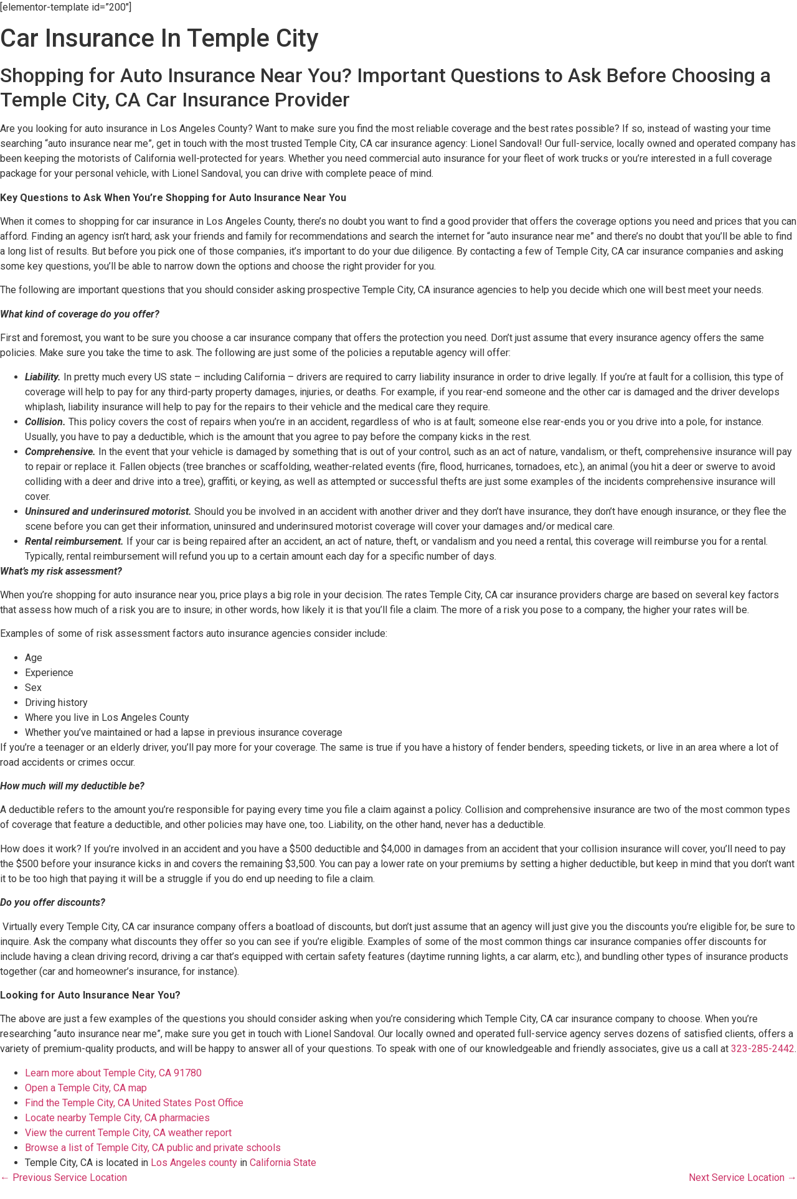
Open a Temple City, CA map (86, 1088)
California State (283, 1162)
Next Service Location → (743, 1177)
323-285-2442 (763, 1049)
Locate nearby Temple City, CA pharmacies (117, 1118)
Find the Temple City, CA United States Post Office (134, 1103)
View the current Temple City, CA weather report (128, 1133)
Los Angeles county (194, 1162)
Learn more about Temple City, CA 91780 (113, 1073)
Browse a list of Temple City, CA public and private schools (153, 1148)
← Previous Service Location (63, 1177)
